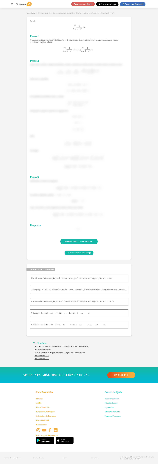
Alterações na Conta (112, 412)
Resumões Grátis (42, 420)
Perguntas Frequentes (113, 416)
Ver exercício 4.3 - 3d (42, 356)
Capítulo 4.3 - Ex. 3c (108, 13)
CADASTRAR (121, 375)
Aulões (38, 403)
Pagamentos (109, 407)
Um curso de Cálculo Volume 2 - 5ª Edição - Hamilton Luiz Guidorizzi (76, 13)
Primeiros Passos (111, 403)
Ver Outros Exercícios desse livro (79, 253)
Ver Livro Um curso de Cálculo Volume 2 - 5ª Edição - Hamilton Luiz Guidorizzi (61, 346)
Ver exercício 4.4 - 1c (42, 359)
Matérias (39, 399)
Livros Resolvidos (42, 407)
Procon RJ (94, 458)
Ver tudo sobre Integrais (43, 350)
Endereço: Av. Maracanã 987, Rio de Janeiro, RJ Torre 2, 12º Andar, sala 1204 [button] (137, 458)
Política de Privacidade (12, 458)
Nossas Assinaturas (112, 399)
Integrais (48, 13)
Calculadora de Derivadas (46, 416)
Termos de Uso (38, 458)
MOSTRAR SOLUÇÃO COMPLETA (79, 241)
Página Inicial (30, 13)
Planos (64, 458)
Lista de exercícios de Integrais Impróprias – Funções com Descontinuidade (60, 353)
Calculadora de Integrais (45, 412)
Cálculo (40, 13)
